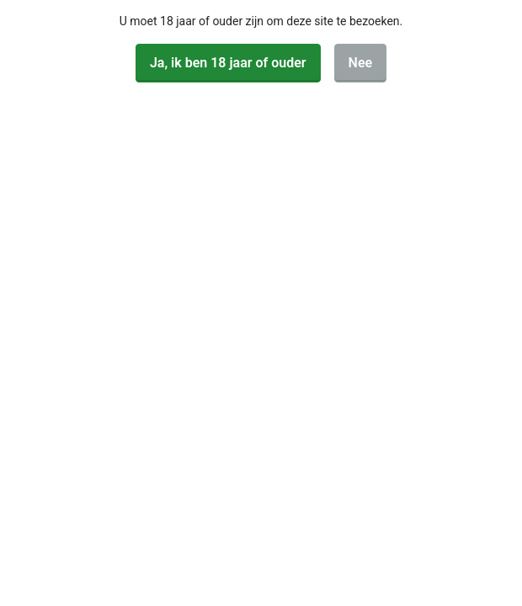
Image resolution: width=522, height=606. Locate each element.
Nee (361, 63)
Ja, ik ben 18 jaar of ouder (228, 63)
